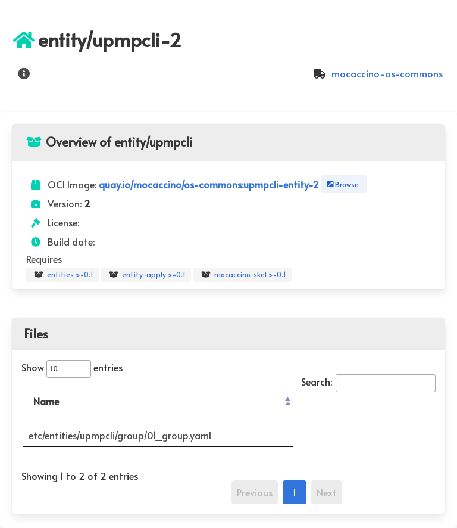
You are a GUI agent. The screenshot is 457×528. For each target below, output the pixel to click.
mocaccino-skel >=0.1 (242, 274)
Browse (342, 184)
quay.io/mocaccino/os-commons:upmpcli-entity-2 (210, 184)
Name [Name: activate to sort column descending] (46, 401)
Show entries (72, 367)
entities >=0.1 (62, 274)
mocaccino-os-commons (376, 73)
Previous (255, 492)
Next (327, 492)
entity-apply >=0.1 (146, 274)
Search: (368, 381)
